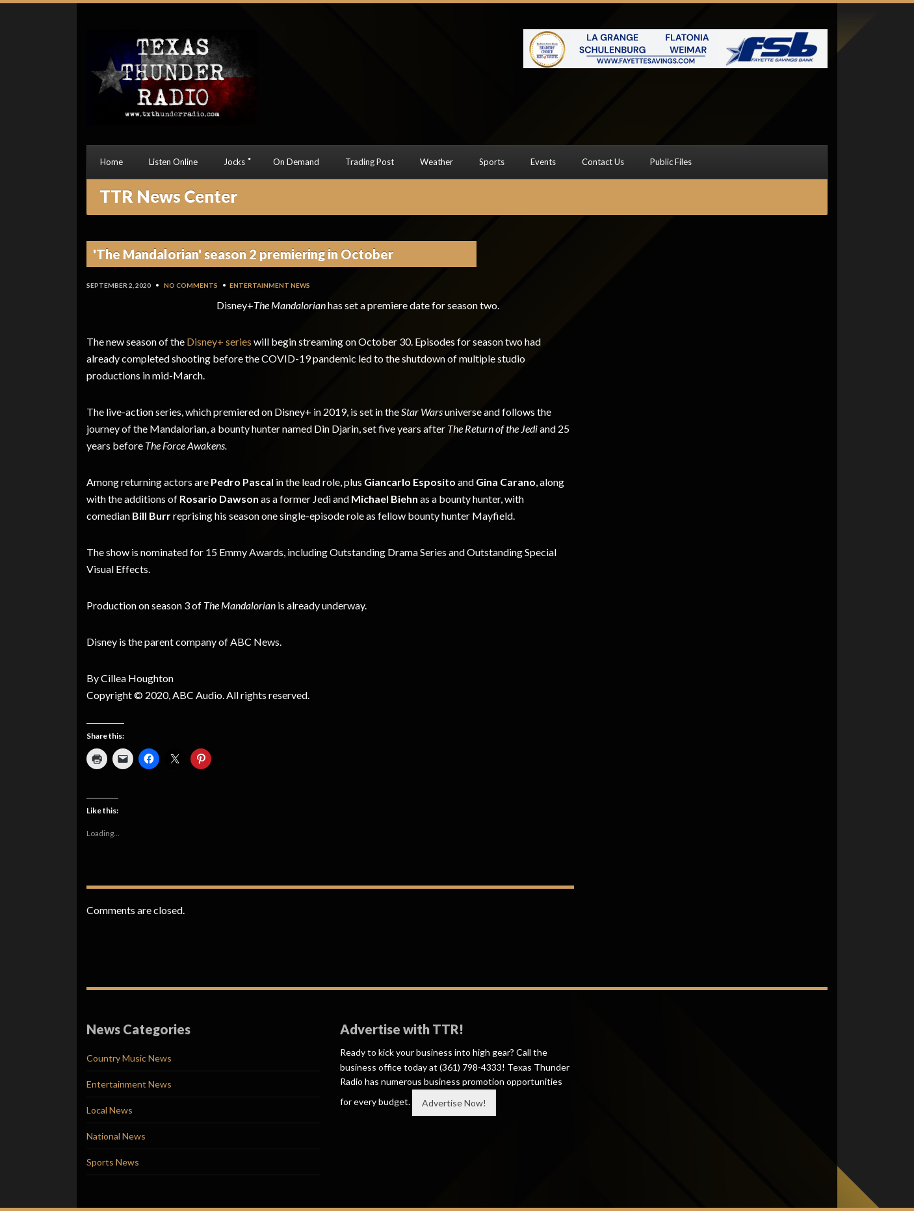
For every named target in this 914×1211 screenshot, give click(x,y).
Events (543, 162)
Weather (436, 162)
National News (116, 1135)
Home (111, 162)
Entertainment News (269, 285)
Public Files (671, 162)
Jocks (234, 162)
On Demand (296, 162)
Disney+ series (219, 341)
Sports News (112, 1161)
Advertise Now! (454, 1102)
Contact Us (603, 162)
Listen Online (173, 162)
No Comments (191, 285)
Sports (491, 162)
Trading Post (369, 162)
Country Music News (129, 1058)
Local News (109, 1109)
